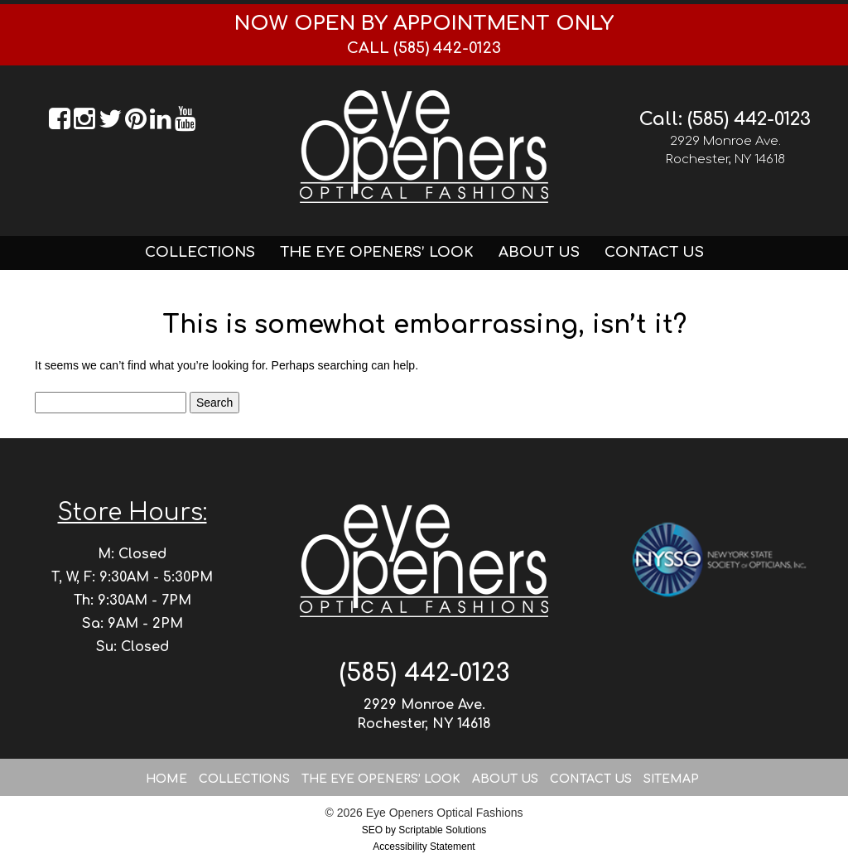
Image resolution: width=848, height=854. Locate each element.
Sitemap (671, 779)
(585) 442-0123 (424, 673)
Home (166, 779)
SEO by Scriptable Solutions (424, 830)
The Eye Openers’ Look (377, 252)
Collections (200, 252)
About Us (539, 252)
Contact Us (654, 252)
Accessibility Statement (424, 846)
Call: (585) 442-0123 (725, 119)
